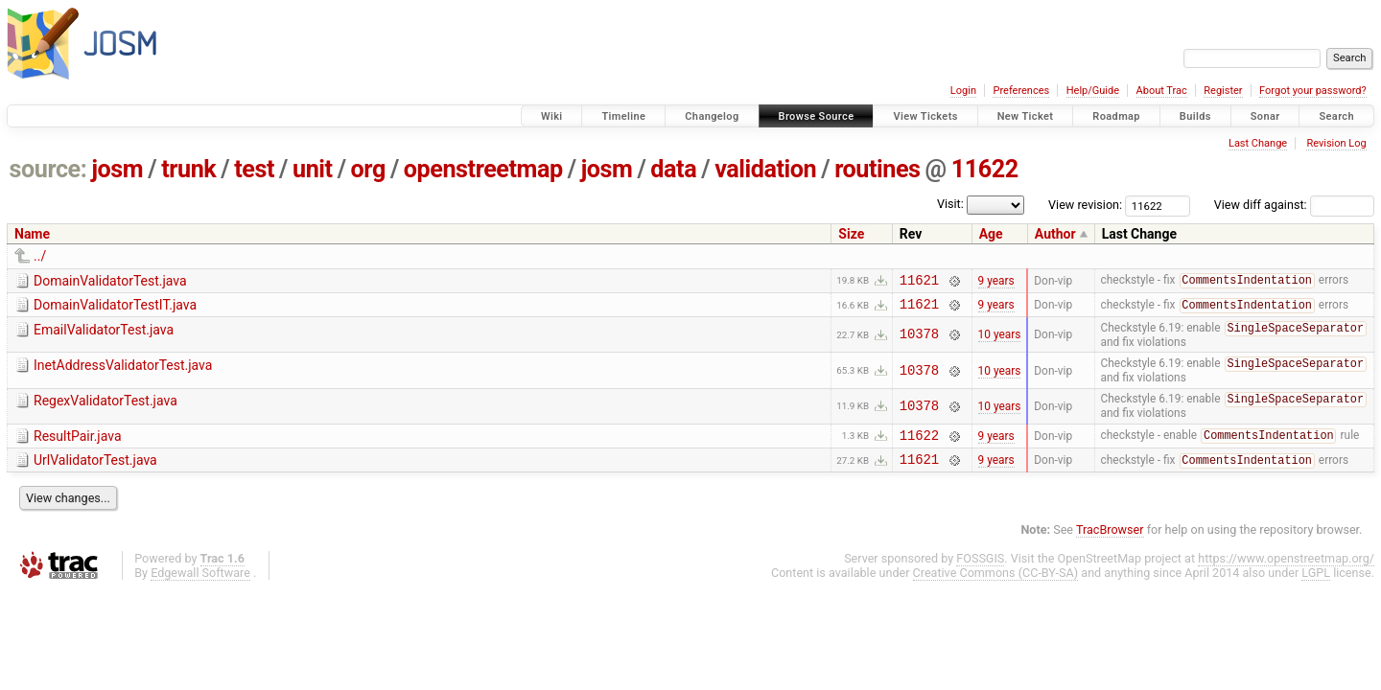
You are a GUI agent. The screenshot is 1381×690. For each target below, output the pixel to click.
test (254, 169)
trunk (188, 169)
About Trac (1161, 90)
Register (1223, 90)
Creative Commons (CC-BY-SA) (996, 587)
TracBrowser (1110, 544)
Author (1055, 234)
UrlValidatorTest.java (95, 471)
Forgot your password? (1313, 90)
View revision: (1085, 204)
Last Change (1258, 143)
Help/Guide (1092, 90)
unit (313, 169)
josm (117, 169)
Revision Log (1336, 143)
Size (851, 234)
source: (48, 169)
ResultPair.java (78, 444)
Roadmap (1116, 116)
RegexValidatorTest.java (105, 408)
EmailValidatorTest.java (104, 335)
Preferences (1021, 90)
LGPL (1315, 587)
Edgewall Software (200, 587)
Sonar (1265, 116)
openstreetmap (483, 169)
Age (991, 234)
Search (1336, 116)
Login (963, 90)
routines (877, 169)
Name (32, 234)
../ (40, 256)
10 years (999, 341)
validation (765, 169)
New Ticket (1025, 116)
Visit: (950, 203)
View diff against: (1294, 204)
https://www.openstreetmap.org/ (1286, 572)
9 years (996, 281)
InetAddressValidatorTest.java (123, 372)
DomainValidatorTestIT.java (115, 307)
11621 (919, 282)
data (673, 169)
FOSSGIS (980, 572)
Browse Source (816, 116)
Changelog (711, 116)
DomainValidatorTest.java (110, 280)
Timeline (623, 116)
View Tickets (925, 116)
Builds (1195, 116)
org (368, 169)
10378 (919, 341)
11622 (984, 169)
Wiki (552, 116)
